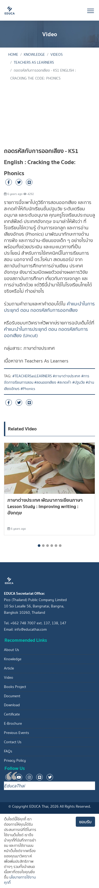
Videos (56, 54)
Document (12, 696)
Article (9, 668)
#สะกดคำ (64, 382)
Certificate (12, 714)
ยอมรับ (85, 821)
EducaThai (14, 785)
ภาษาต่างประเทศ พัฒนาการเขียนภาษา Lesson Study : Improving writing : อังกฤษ (45, 506)
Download (12, 705)
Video (8, 677)
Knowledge (12, 659)
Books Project (15, 687)
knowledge (34, 54)
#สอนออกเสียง (45, 382)
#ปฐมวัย (78, 382)
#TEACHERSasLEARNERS (32, 376)
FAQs (8, 751)
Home (13, 54)
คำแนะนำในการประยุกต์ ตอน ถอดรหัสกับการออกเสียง (49, 307)
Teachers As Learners (34, 62)
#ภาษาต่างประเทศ (66, 376)
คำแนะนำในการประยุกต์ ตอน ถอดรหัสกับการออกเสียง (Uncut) (46, 332)
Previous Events (16, 733)
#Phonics (28, 389)
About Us (11, 650)
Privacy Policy (15, 760)
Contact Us (12, 742)
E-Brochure (13, 723)
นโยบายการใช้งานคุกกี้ (20, 880)
